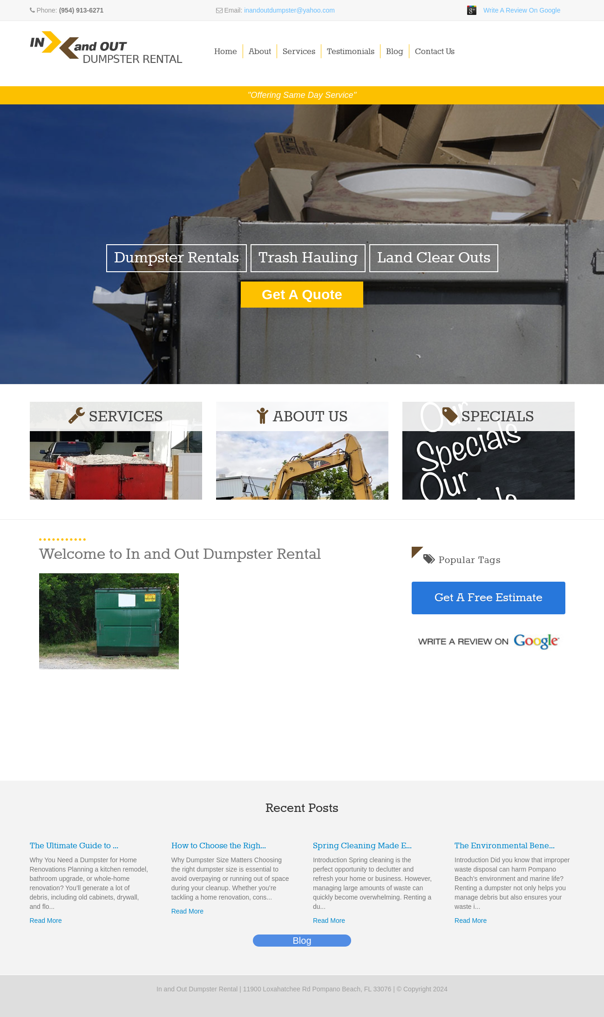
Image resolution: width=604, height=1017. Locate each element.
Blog (395, 52)
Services (299, 52)
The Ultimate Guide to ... (74, 846)
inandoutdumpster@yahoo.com (289, 10)
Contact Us (435, 52)
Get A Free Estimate (488, 598)
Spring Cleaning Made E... (362, 846)
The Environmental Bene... (505, 846)
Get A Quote (302, 294)
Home (226, 52)
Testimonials (351, 52)
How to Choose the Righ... (218, 846)
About (260, 52)
